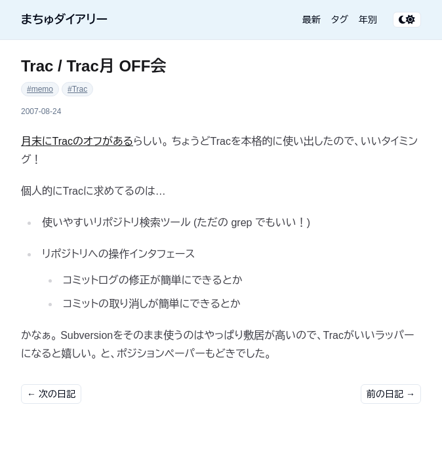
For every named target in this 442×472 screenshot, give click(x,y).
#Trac (77, 89)
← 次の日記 (51, 394)
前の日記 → (391, 394)
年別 (368, 19)
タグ (339, 19)
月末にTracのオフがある (77, 141)
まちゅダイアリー (64, 19)
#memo (40, 89)
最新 (311, 19)
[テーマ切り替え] (407, 20)
